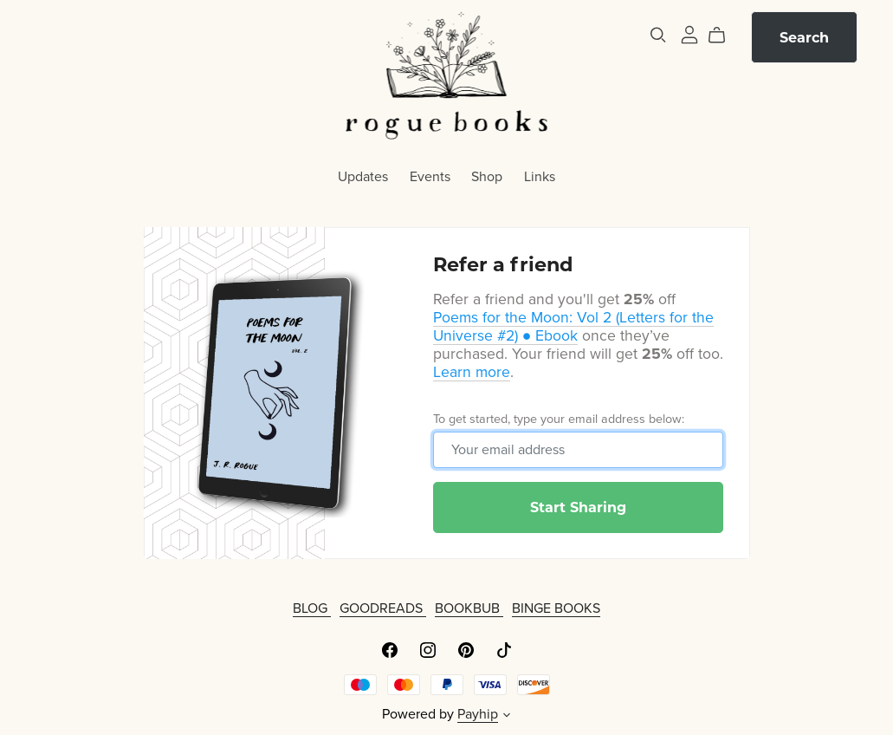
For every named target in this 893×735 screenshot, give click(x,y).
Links (539, 176)
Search (804, 37)
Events (430, 176)
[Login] (689, 33)
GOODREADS (383, 608)
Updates (363, 176)
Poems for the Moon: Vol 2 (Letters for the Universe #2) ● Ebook (573, 327)
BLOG (312, 608)
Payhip (477, 714)
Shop (486, 176)
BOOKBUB (469, 608)
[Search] (658, 35)
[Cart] (724, 35)
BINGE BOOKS (556, 608)
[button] (507, 717)
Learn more (471, 372)
